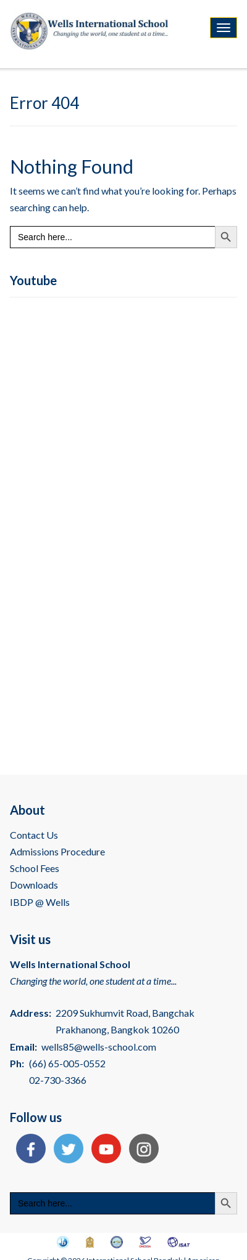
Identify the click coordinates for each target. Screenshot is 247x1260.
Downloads (34, 884)
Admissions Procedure (57, 851)
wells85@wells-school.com (98, 1046)
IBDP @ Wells (40, 902)
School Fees (34, 868)
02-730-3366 (57, 1080)
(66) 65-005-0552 (67, 1063)
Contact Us (34, 835)
